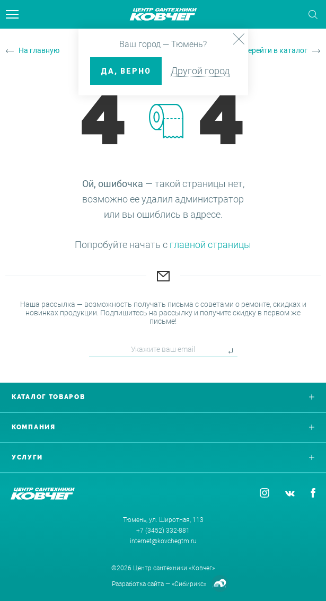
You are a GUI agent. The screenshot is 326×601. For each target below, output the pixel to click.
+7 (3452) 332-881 (163, 530)
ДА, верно (126, 71)
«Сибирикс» (189, 584)
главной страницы (210, 244)
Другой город (200, 70)
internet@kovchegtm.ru (163, 541)
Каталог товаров (163, 397)
